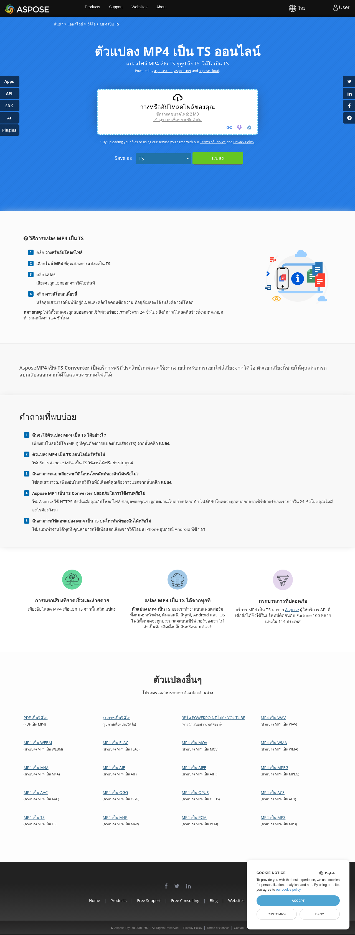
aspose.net (182, 70)
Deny (319, 914)
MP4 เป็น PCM (194, 817)
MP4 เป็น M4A (36, 767)
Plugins (9, 130)
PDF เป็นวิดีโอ (35, 717)
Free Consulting (185, 900)
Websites (157, 8)
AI (9, 118)
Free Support (143, 900)
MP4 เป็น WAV (273, 717)
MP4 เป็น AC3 (273, 792)
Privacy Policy (243, 142)
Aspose (11, 8)
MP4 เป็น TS (34, 817)
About (179, 8)
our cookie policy (288, 890)
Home (77, 900)
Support (132, 8)
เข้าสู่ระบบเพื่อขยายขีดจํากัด (177, 119)
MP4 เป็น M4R (115, 817)
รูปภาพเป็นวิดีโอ (116, 717)
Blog (219, 900)
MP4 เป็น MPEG (274, 767)
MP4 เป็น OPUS (195, 792)
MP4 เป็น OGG (115, 792)
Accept (298, 900)
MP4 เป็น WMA (274, 742)
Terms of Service (212, 142)
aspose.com (163, 70)
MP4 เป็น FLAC (115, 742)
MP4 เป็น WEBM (38, 742)
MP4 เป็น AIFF (194, 767)
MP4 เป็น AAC (36, 792)
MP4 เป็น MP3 (273, 817)
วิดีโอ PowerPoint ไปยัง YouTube (213, 717)
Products (108, 8)
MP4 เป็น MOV (194, 742)
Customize (276, 914)
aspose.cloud (209, 70)
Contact (239, 927)
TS (141, 158)
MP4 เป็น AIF (114, 767)
